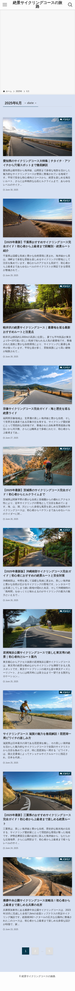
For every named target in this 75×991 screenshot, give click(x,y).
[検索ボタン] (70, 5)
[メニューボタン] (5, 5)
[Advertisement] (37, 50)
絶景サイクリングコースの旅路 (37, 5)
